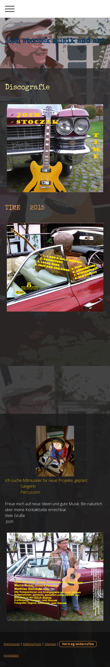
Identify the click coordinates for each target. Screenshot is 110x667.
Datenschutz (32, 644)
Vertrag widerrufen (78, 644)
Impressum (12, 644)
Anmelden (11, 655)
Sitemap (50, 644)
